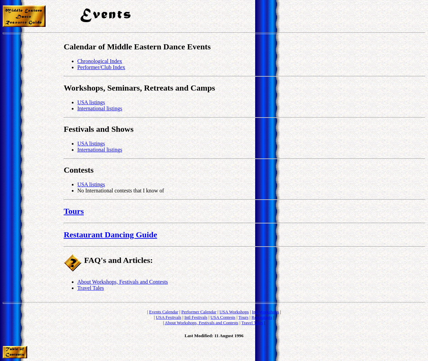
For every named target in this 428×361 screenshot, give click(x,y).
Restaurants (261, 317)
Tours (74, 211)
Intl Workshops (265, 311)
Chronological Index (99, 61)
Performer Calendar (198, 311)
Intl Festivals (196, 317)
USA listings (91, 102)
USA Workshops (234, 311)
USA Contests (223, 317)
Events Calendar (163, 311)
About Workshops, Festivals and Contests (122, 282)
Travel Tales (90, 288)
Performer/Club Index (101, 67)
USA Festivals (168, 317)
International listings (99, 108)
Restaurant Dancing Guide (110, 234)
